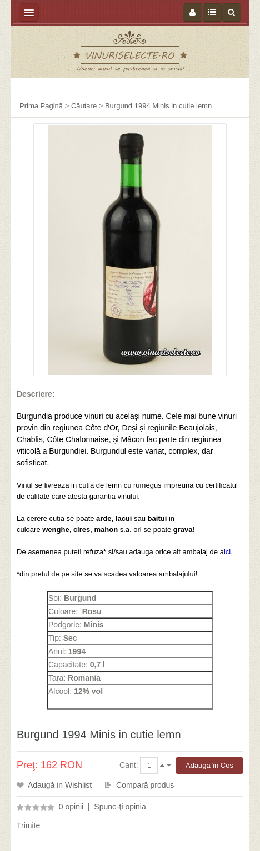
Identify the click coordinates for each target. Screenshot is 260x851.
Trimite (28, 825)
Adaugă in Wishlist (60, 785)
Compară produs (145, 785)
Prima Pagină (41, 106)
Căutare (84, 106)
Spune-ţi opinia (120, 806)
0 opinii (71, 806)
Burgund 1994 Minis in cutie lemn (158, 106)
